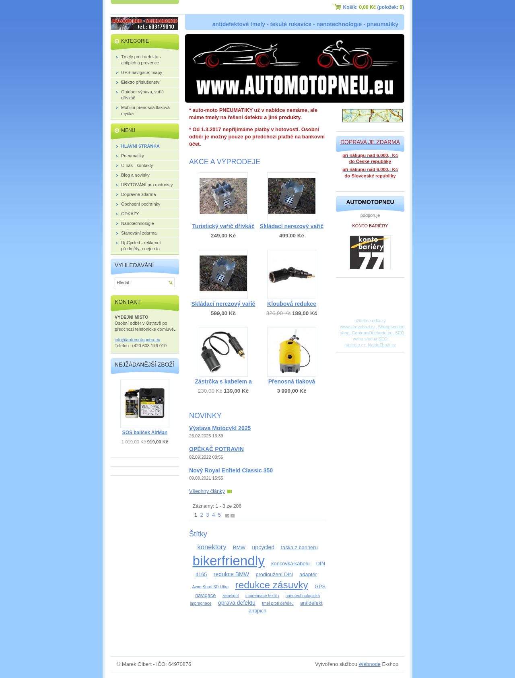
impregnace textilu (262, 596)
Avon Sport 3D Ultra (210, 587)
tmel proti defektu (278, 603)
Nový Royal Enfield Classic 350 (231, 470)
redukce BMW (231, 574)
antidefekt (311, 603)
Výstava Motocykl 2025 (220, 428)
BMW (239, 547)
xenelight (230, 596)
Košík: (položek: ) (373, 7)
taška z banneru (299, 547)
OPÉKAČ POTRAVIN (216, 449)
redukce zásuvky (271, 584)
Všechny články (207, 491)
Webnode (369, 664)
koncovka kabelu (290, 564)
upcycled (263, 547)
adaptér (308, 574)
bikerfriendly (228, 560)
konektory (211, 547)
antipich (257, 611)
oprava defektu (236, 603)
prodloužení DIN (274, 574)
